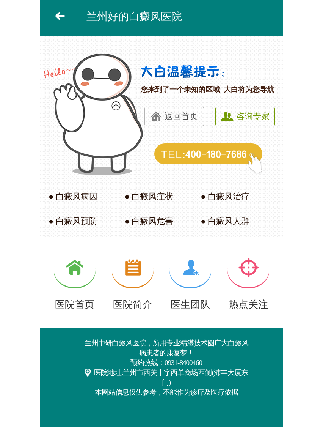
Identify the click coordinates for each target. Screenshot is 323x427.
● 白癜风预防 (73, 221)
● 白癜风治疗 (225, 196)
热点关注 (248, 304)
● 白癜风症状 (149, 196)
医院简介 (132, 304)
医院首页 (74, 304)
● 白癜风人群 (225, 221)
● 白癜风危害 (149, 221)
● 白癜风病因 (73, 196)
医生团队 (190, 304)
